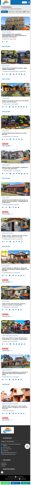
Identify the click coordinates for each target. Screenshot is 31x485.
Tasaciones (3, 463)
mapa (26, 11)
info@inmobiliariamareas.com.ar (10, 452)
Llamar (25, 483)
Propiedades (4, 464)
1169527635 (5, 450)
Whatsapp (5, 483)
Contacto (24, 2)
